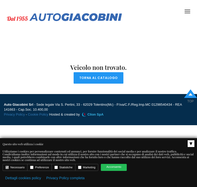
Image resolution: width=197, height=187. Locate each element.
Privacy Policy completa (65, 178)
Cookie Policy (38, 114)
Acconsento (113, 167)
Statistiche (63, 167)
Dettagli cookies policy (23, 178)
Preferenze (39, 167)
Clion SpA (95, 114)
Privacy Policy (14, 114)
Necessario (15, 167)
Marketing (86, 167)
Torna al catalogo (98, 78)
